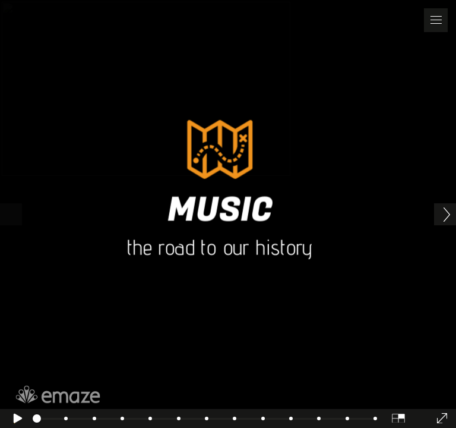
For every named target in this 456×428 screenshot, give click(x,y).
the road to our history (219, 247)
